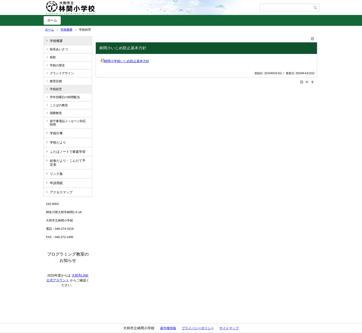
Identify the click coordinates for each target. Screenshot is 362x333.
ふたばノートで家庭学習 (67, 151)
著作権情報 (168, 328)
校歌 (53, 57)
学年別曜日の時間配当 (65, 97)
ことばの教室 (59, 105)
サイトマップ (229, 328)
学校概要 (66, 29)
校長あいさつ (59, 49)
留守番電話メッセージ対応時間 (68, 123)
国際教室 (56, 113)
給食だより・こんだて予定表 (67, 162)
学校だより (58, 142)
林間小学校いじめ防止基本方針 (124, 61)
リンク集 (56, 174)
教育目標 (56, 81)
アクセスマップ (61, 192)
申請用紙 (56, 183)
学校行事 (56, 133)
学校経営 (56, 89)
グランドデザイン (62, 73)
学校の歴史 (57, 65)
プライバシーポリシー (198, 328)
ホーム (52, 20)
